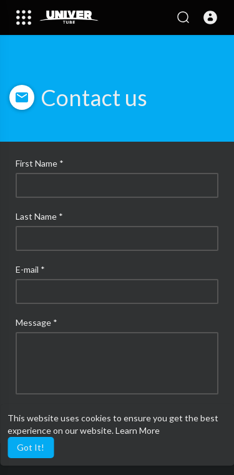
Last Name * (39, 216)
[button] (210, 17)
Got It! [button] (30, 447)
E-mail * (30, 269)
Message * (36, 322)
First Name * (40, 163)
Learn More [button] (137, 430)
